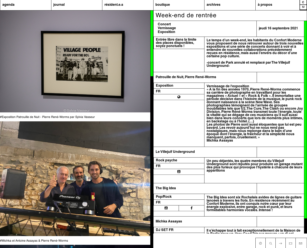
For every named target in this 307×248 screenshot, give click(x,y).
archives (213, 4)
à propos (265, 4)
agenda (8, 4)
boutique (162, 4)
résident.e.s (113, 4)
